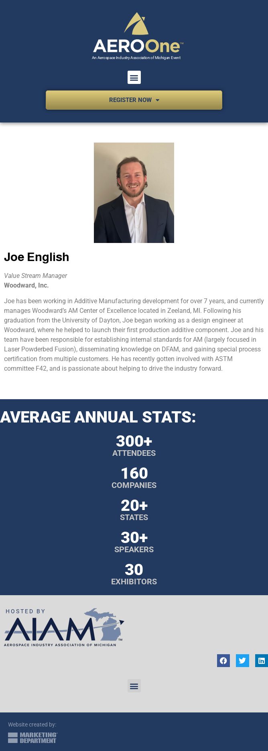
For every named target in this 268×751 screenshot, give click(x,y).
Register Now (134, 100)
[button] (134, 77)
